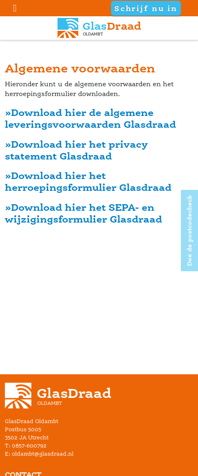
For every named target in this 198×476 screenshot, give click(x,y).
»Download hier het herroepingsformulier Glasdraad (88, 181)
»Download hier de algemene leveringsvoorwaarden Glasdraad (90, 118)
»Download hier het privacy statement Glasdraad (76, 150)
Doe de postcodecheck (189, 230)
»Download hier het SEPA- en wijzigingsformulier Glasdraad (83, 213)
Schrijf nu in (146, 8)
